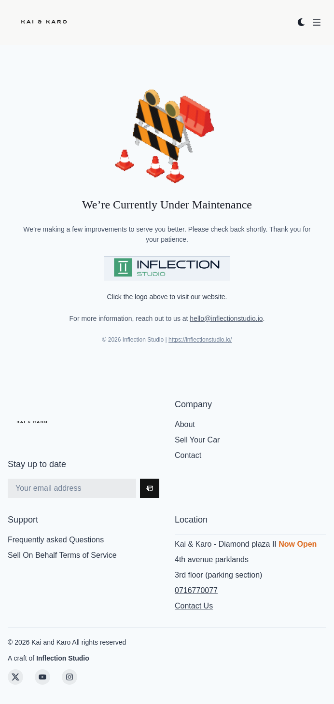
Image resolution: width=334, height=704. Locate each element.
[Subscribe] (149, 488)
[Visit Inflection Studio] (167, 268)
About (185, 424)
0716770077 (196, 590)
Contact (188, 455)
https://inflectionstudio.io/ (200, 339)
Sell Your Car (197, 440)
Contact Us (194, 606)
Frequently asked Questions (56, 540)
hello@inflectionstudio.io (226, 318)
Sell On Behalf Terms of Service (62, 555)
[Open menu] (316, 22)
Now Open (297, 544)
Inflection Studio (62, 658)
